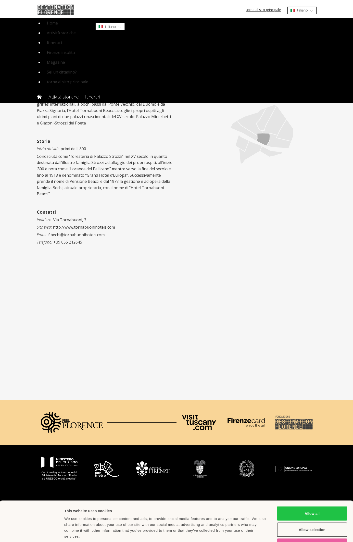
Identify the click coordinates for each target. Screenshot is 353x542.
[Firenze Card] (246, 422)
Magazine (56, 62)
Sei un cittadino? (62, 72)
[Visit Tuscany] (199, 422)
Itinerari (54, 42)
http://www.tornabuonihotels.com (84, 227)
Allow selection (312, 494)
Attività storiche (61, 33)
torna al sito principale (263, 9)
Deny (312, 510)
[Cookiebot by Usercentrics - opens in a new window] (31, 532)
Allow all (312, 478)
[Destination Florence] (294, 423)
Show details (257, 532)
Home (52, 23)
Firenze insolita (61, 52)
